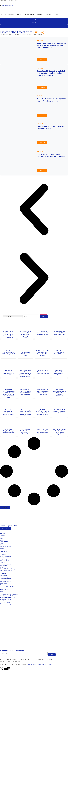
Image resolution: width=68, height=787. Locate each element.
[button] (34, 209)
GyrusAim (4, 543)
